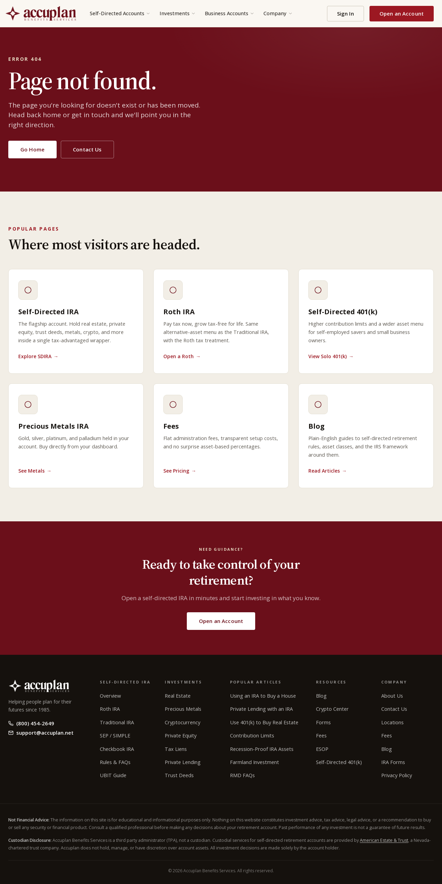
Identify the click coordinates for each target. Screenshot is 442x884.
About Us (392, 695)
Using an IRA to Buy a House (263, 695)
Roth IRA (110, 709)
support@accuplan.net (41, 732)
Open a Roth (182, 356)
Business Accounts (229, 13)
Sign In (345, 13)
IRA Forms (393, 762)
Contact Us (87, 149)
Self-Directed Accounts (120, 13)
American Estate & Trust (384, 840)
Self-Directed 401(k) (339, 762)
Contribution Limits (252, 735)
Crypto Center (332, 709)
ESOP (322, 749)
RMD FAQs (242, 775)
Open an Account (401, 13)
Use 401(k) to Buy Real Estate (264, 722)
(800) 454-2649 (31, 723)
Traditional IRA (117, 722)
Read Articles (327, 471)
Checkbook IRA (117, 749)
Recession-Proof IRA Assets (262, 749)
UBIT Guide (113, 775)
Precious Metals (183, 709)
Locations (392, 722)
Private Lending (183, 762)
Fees (321, 735)
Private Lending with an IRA (261, 709)
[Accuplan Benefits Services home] (40, 13)
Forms (323, 722)
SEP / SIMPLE (115, 735)
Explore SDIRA (38, 356)
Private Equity (180, 735)
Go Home (32, 149)
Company (278, 13)
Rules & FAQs (115, 762)
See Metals (34, 471)
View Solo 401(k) (331, 356)
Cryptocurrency (182, 722)
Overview (110, 695)
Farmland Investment (254, 762)
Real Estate (178, 695)
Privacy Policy (396, 775)
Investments (178, 13)
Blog (321, 695)
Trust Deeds (179, 775)
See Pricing (179, 471)
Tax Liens (176, 749)
